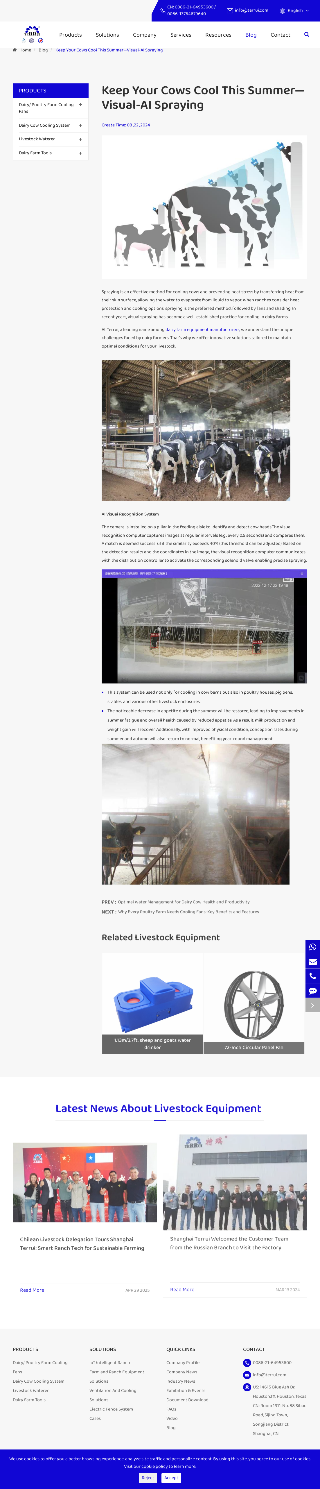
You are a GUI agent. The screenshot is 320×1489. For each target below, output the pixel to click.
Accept (171, 1477)
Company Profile (182, 1362)
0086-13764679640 (186, 13)
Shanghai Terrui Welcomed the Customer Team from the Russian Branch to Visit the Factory (229, 1239)
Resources (218, 35)
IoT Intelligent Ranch (109, 1362)
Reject (148, 1477)
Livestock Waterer (37, 139)
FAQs (171, 1409)
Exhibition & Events (185, 1390)
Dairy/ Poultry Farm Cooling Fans (46, 108)
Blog (251, 35)
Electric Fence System (111, 1409)
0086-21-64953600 (194, 7)
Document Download (187, 1400)
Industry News (180, 1381)
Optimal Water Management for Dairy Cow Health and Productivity (184, 899)
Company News (181, 1372)
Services (180, 35)
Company (145, 35)
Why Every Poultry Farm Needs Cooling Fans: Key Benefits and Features (188, 908)
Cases (95, 1418)
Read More (32, 1286)
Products (70, 35)
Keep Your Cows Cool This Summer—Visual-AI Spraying (109, 50)
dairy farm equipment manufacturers (203, 329)
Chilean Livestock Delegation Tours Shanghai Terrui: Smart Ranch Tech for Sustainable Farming (82, 1240)
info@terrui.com (251, 10)
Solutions (107, 35)
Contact (280, 35)
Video (172, 1418)
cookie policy (154, 1466)
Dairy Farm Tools (35, 153)
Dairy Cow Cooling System (45, 125)
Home (25, 50)
